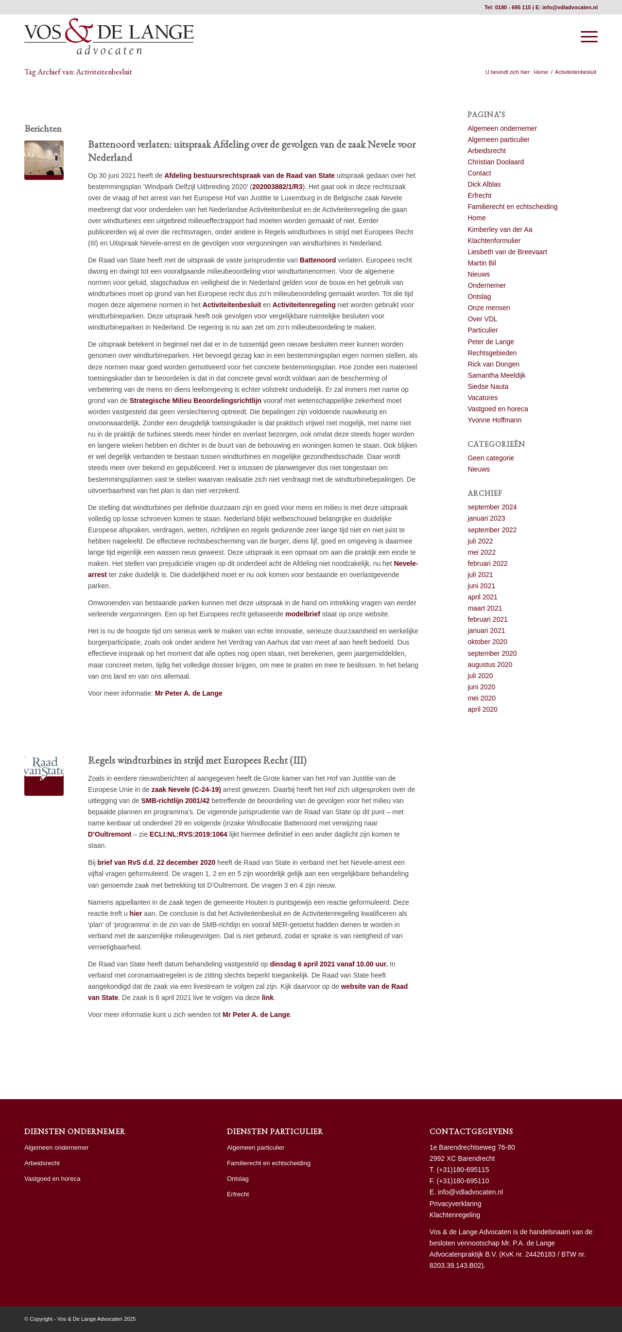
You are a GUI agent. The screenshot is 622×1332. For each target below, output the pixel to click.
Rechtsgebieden (492, 353)
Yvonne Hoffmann (494, 420)
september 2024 (492, 507)
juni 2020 (481, 687)
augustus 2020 (489, 664)
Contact (479, 173)
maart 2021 (484, 608)
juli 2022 (480, 541)
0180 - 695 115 (513, 7)
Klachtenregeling (455, 1215)
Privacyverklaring (456, 1204)
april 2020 (482, 709)
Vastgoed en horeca (497, 409)
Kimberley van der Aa (499, 229)
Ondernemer (486, 285)
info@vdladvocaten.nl (570, 7)
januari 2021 (486, 630)
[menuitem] (586, 36)
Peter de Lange (490, 342)
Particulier (482, 330)
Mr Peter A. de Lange (189, 693)
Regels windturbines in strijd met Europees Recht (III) (197, 760)
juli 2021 (480, 574)
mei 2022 (481, 552)
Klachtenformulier (493, 241)
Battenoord (318, 260)
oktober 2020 (487, 642)
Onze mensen (488, 308)
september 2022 (492, 530)
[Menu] (586, 36)
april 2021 (482, 597)
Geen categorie (490, 458)
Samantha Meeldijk (496, 375)
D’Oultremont (109, 834)
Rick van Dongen (493, 364)
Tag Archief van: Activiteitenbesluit (78, 72)
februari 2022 (487, 563)
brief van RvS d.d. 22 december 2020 (156, 862)
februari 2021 (487, 619)
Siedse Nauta (487, 386)
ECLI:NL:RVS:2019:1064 (188, 834)
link (268, 997)
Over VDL (482, 319)
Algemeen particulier (498, 139)
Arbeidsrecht (486, 151)
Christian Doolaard (495, 162)
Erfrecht (479, 195)
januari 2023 (486, 518)
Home (476, 218)
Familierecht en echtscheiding (512, 206)
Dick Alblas (484, 184)
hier (136, 913)
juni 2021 (481, 586)
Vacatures (482, 398)
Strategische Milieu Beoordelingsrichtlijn (196, 400)
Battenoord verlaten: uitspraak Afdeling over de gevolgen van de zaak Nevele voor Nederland (251, 151)
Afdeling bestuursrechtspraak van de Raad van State (249, 175)
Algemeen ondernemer (501, 128)
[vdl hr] (109, 36)
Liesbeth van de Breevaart (507, 252)
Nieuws (478, 274)
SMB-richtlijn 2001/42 (175, 801)
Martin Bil (481, 263)
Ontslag (479, 296)
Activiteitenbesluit (232, 305)
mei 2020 (481, 698)
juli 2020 (480, 676)
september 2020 (492, 653)
